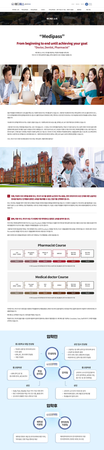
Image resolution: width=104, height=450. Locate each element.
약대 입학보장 (24, 9)
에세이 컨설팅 (70, 9)
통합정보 (79, 9)
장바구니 (82, 4)
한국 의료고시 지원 (61, 9)
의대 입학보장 (34, 9)
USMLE (43, 9)
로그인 (73, 4)
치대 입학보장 (52, 9)
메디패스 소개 (15, 9)
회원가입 (77, 4)
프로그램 (88, 9)
